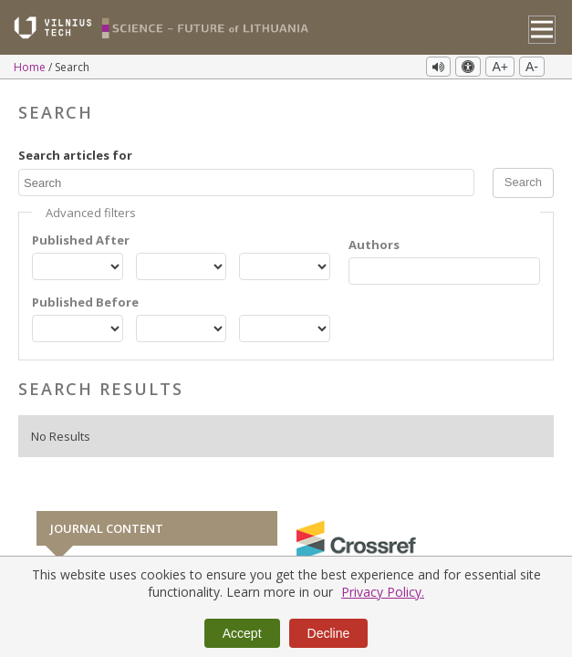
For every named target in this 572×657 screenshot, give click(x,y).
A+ (500, 66)
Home (31, 67)
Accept (242, 633)
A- (531, 66)
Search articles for (75, 155)
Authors (374, 244)
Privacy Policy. (382, 591)
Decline (328, 633)
